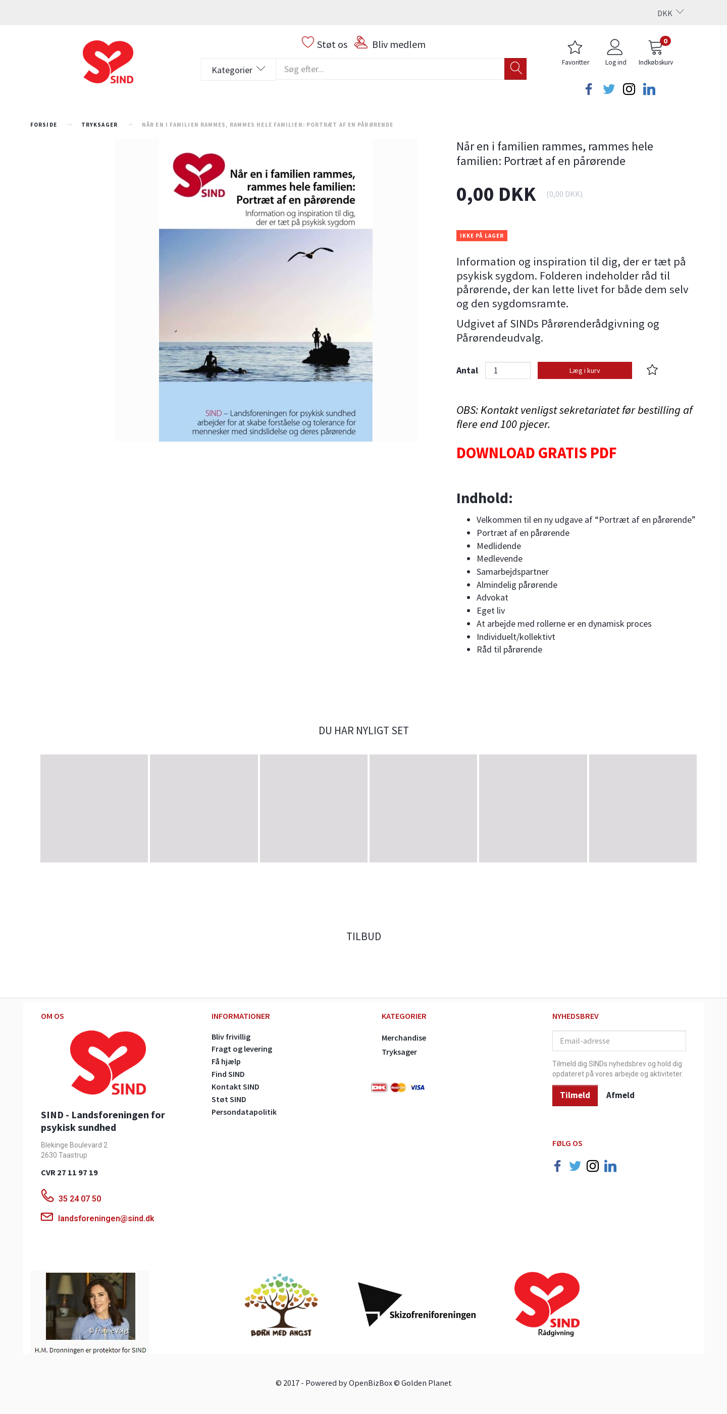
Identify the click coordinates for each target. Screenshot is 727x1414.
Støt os (332, 44)
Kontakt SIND (235, 1086)
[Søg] (515, 69)
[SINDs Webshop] (108, 60)
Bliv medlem (399, 44)
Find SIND (228, 1074)
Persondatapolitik (244, 1112)
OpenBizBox (370, 1383)
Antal (468, 370)
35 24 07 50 (81, 1199)
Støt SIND (229, 1099)
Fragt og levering (242, 1049)
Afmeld (620, 1095)
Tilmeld (575, 1095)
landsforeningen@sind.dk (106, 1218)
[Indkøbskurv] (656, 54)
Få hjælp (226, 1061)
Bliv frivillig (231, 1036)
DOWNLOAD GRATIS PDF (536, 452)
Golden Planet (426, 1383)
